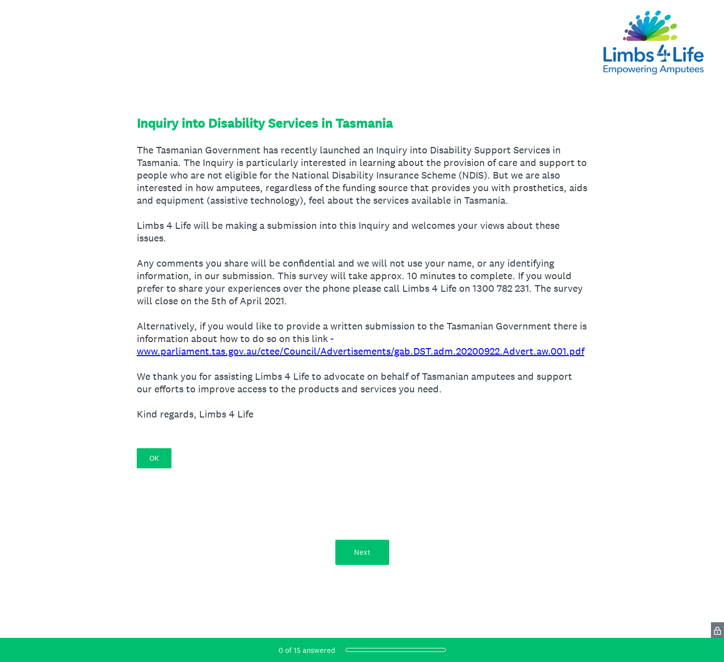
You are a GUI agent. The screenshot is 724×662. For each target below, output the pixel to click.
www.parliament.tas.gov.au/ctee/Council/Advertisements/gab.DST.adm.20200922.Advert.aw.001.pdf (360, 351)
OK (154, 458)
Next (362, 552)
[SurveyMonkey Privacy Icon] (717, 630)
